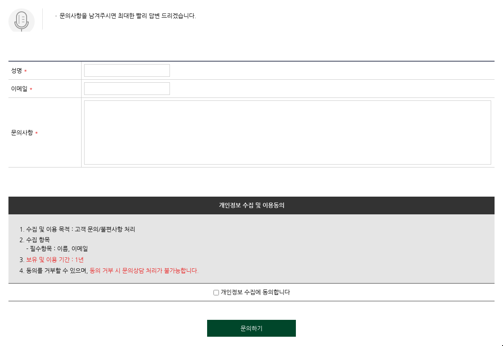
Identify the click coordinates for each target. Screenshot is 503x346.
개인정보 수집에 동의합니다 (251, 292)
